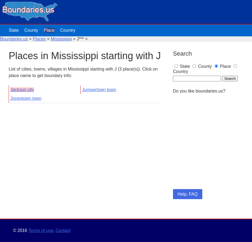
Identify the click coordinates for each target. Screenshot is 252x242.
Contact (62, 230)
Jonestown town (26, 98)
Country (67, 30)
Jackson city (22, 89)
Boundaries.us (14, 39)
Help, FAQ (188, 194)
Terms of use (40, 230)
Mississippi (61, 39)
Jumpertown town (99, 89)
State (14, 30)
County (31, 30)
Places (39, 39)
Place (49, 30)
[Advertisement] (208, 149)
